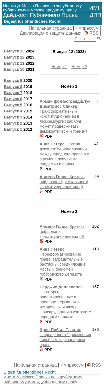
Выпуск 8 (13, 86)
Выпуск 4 (13, 111)
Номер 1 (59, 66)
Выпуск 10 (14, 69)
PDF (46, 136)
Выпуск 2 (13, 123)
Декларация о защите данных (50, 33)
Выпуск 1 (13, 129)
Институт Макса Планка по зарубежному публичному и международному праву (43, 379)
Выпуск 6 (13, 99)
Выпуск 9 (13, 80)
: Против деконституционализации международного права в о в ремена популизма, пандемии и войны (64, 154)
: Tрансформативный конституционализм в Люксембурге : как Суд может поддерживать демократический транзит (65, 116)
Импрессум (87, 28)
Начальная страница (50, 28)
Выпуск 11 (14, 63)
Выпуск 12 (14, 57)
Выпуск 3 (13, 117)
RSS (93, 33)
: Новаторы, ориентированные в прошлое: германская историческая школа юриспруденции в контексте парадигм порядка (65, 302)
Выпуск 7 (13, 92)
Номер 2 (79, 66)
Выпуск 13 (14, 51)
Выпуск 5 (13, 105)
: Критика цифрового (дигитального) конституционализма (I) (64, 182)
